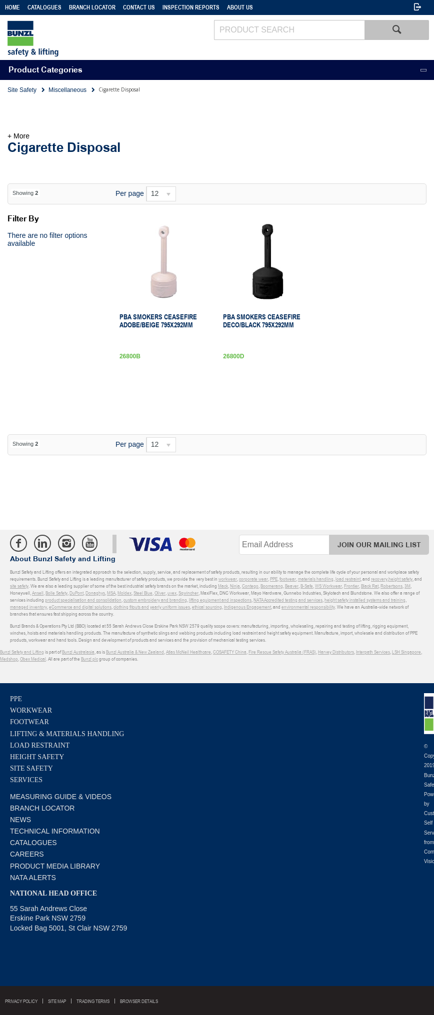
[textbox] (289, 30)
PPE (16, 699)
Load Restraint (40, 745)
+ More (19, 136)
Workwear (31, 710)
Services (26, 780)
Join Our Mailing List (379, 545)
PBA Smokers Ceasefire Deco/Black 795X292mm (261, 321)
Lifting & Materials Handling (67, 734)
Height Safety (37, 757)
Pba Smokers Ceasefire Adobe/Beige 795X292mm (158, 321)
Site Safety (31, 768)
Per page (130, 193)
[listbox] (161, 193)
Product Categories (45, 70)
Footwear (29, 722)
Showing (25, 193)
